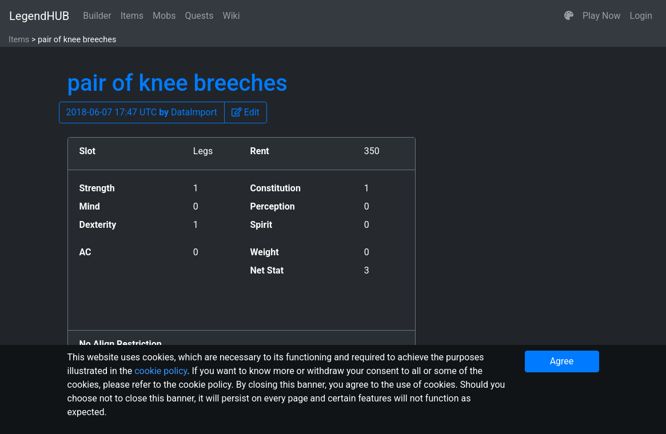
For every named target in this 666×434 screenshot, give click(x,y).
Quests (199, 15)
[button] (569, 16)
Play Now (602, 15)
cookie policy (160, 370)
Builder (97, 15)
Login (641, 15)
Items (132, 15)
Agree (562, 361)
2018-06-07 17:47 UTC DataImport (141, 112)
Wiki (231, 15)
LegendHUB (39, 16)
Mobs (164, 15)
